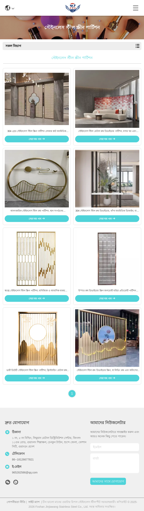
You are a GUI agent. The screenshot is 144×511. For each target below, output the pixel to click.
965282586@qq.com (24, 472)
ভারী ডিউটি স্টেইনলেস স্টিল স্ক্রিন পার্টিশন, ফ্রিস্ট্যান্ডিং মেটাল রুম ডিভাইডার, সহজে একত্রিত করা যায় (36, 370)
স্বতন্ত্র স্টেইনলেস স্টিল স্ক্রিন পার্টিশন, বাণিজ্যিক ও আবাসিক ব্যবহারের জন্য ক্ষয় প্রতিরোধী (37, 290)
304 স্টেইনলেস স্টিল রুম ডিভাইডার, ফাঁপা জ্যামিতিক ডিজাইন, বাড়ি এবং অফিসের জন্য (107, 211)
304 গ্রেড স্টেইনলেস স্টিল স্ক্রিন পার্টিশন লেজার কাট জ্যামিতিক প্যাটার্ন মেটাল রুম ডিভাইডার (36, 131)
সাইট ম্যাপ (34, 502)
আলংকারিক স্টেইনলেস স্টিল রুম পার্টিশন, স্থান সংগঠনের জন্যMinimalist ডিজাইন (36, 211)
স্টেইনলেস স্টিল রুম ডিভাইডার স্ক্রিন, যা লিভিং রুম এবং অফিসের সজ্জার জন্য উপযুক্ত (107, 370)
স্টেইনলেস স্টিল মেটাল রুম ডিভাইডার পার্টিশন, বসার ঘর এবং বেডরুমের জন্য (107, 131)
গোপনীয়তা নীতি (16, 502)
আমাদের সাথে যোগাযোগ (108, 481)
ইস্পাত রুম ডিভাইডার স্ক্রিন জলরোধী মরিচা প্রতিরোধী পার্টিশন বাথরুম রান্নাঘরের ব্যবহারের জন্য (107, 290)
